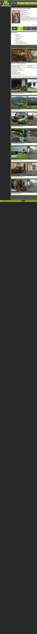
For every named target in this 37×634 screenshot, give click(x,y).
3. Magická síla (17, 37)
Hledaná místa (26, 28)
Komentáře (19, 76)
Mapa (25, 3)
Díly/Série (14, 32)
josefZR (18, 72)
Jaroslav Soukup (27, 16)
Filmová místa (20, 28)
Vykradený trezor (16, 193)
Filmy (14, 3)
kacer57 (19, 74)
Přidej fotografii (31, 76)
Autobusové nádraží (17, 143)
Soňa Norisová (26, 17)
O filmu (14, 28)
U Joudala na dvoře (17, 160)
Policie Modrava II (17, 34)
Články (29, 3)
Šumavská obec (16, 110)
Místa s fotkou (31, 28)
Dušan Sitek (23, 19)
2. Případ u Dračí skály (19, 36)
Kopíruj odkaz (14, 76)
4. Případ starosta (18, 38)
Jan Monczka (26, 18)
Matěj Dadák (32, 18)
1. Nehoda (17, 35)
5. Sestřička (17, 39)
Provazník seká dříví (17, 93)
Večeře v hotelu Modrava (18, 63)
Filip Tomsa (31, 17)
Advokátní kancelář (17, 177)
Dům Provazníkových (17, 126)
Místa (20, 3)
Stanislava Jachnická (30, 19)
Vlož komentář (24, 76)
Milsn (23, 74)
